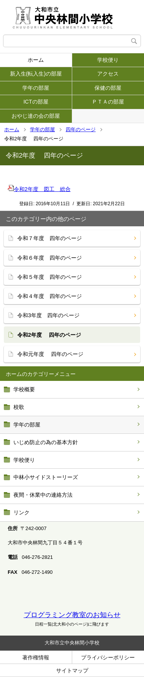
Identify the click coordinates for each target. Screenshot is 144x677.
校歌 (18, 407)
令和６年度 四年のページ (49, 258)
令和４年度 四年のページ (49, 296)
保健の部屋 (107, 88)
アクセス (108, 74)
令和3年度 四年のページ (48, 315)
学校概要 (24, 389)
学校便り (108, 60)
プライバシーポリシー (108, 657)
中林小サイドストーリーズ (45, 477)
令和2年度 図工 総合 (39, 189)
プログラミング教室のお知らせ (72, 615)
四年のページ (81, 129)
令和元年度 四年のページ (50, 354)
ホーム (36, 60)
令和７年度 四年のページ (49, 238)
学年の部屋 (35, 88)
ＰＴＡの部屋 (108, 102)
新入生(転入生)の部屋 (36, 74)
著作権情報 (35, 657)
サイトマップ (72, 670)
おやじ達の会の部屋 (36, 116)
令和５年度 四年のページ (49, 277)
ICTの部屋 (35, 102)
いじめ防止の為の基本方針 (45, 442)
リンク (21, 512)
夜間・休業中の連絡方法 (43, 495)
